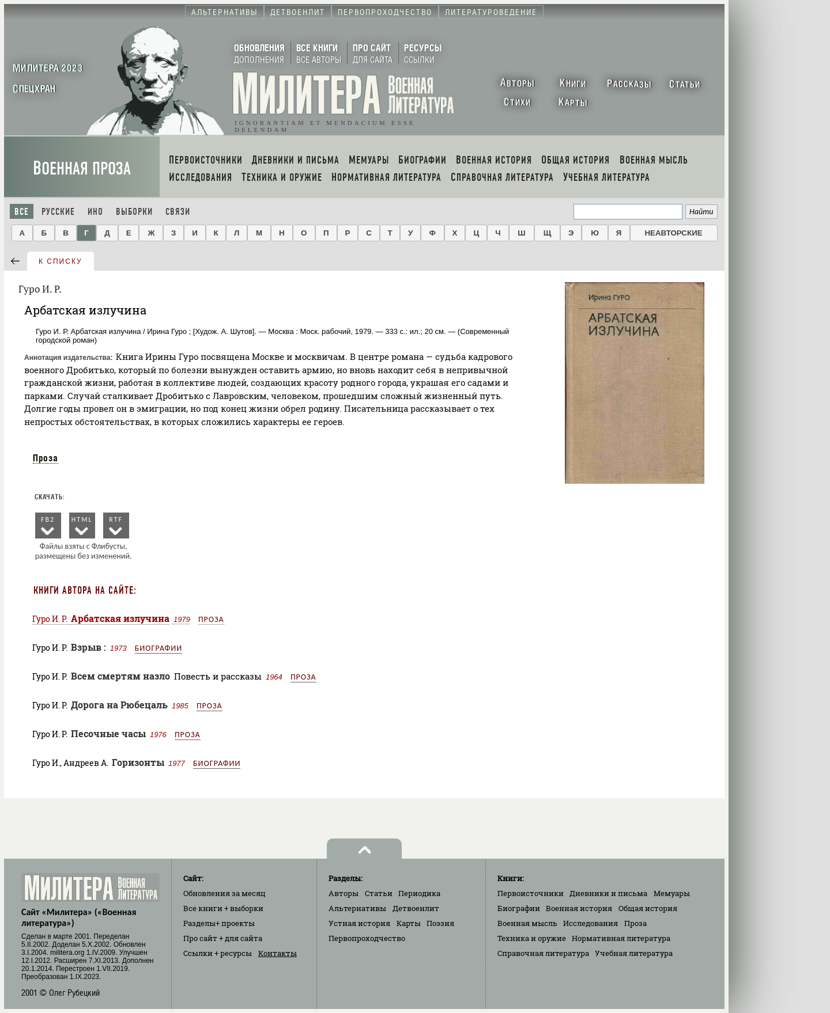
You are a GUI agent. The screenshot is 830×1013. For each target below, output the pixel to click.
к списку (60, 261)
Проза (45, 458)
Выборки (134, 212)
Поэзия (440, 923)
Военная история (579, 908)
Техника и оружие (531, 938)
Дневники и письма (608, 893)
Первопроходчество (367, 938)
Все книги (223, 908)
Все (21, 212)
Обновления (224, 893)
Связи (177, 212)
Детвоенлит (416, 908)
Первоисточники (530, 893)
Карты (409, 923)
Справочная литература (543, 953)
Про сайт (222, 938)
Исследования (590, 923)
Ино (95, 212)
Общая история (647, 908)
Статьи (379, 893)
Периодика (419, 893)
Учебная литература (634, 953)
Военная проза (82, 168)
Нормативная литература (621, 938)
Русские (58, 212)
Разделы (219, 923)
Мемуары (672, 893)
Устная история (359, 923)
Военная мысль (527, 923)
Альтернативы (357, 908)
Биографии (158, 648)
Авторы (344, 893)
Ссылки (217, 953)
